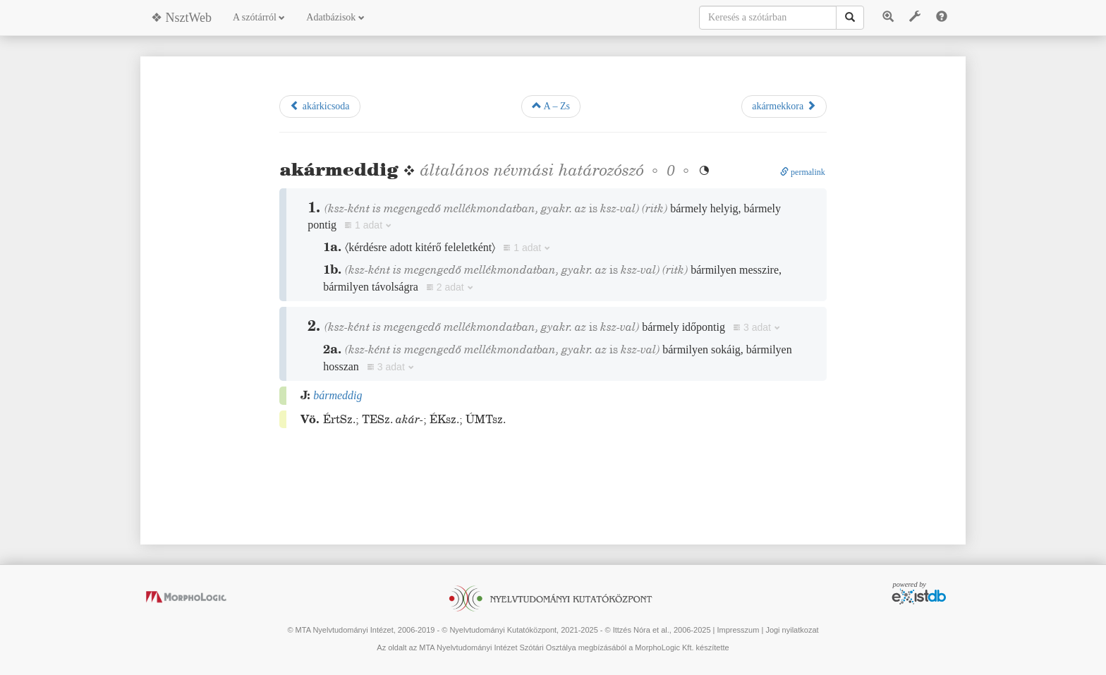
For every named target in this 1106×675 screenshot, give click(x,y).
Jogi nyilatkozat (791, 630)
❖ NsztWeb (181, 18)
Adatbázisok (335, 17)
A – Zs (551, 105)
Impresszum (738, 630)
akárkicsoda (319, 105)
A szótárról (259, 17)
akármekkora (784, 105)
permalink (802, 172)
